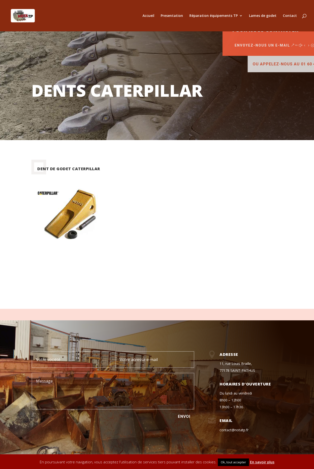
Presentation (172, 16)
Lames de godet (262, 16)
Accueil (148, 16)
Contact (290, 16)
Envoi (184, 416)
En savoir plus (262, 461)
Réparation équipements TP (213, 16)
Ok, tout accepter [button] (233, 462)
